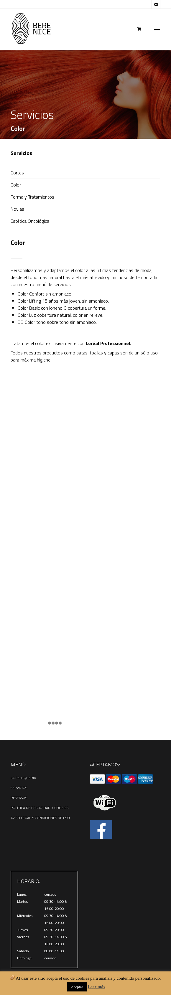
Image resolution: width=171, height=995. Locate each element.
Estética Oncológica (30, 221)
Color (16, 184)
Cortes (17, 172)
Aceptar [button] (77, 987)
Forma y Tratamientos (32, 196)
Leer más (96, 986)
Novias (17, 208)
